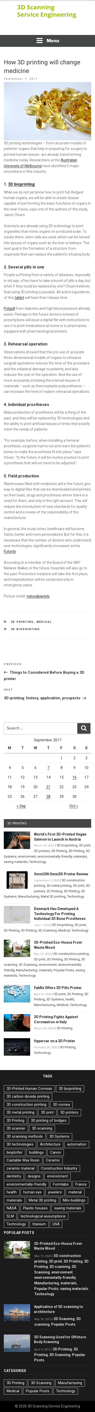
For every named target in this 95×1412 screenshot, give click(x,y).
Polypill (9, 308)
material (75, 1192)
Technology (37, 862)
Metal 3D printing (53, 896)
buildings (36, 1152)
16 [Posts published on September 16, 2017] (74, 777)
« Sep (21, 806)
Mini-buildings (74, 1200)
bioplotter (15, 1152)
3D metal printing (59, 885)
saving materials (16, 862)
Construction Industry (59, 1168)
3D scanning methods (25, 1136)
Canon (55, 1152)
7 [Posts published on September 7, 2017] (48, 767)
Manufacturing (28, 896)
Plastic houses (35, 1208)
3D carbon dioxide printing (28, 1096)
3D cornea (61, 1104)
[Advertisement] (47, 28)
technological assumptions (43, 1216)
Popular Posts (64, 970)
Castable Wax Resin (23, 1160)
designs (34, 1176)
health (69, 999)
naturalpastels (38, 596)
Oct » (73, 806)
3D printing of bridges (48, 1120)
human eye (32, 1192)
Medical (44, 622)
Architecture (50, 1144)
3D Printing (22, 622)
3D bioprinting (21, 184)
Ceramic (53, 1160)
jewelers (55, 1192)
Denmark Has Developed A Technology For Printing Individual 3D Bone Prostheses (60, 914)
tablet (19, 298)
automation (76, 1144)
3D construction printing (71, 954)
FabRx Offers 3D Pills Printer (58, 988)
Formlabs (61, 1184)
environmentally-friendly (54, 856)
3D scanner (16, 1128)
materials (80, 856)
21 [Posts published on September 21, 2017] (48, 787)
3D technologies (20, 1144)
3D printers (42, 851)
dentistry (14, 1176)
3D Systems (55, 999)
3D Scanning (47, 930)
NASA (11, 1208)
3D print (84, 845)
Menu (47, 40)
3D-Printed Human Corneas (29, 1088)
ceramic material (20, 1168)
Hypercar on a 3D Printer (54, 1041)
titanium (39, 1224)
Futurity (10, 551)
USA (56, 1224)
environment (27, 856)
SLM (10, 1216)
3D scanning (42, 1128)
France (81, 1184)
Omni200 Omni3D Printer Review (61, 874)
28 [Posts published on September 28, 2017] (48, 796)
